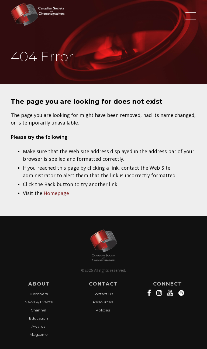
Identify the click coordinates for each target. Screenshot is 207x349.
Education (38, 318)
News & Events (38, 302)
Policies (102, 310)
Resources (103, 302)
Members (38, 293)
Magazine (38, 334)
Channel (38, 310)
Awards (38, 326)
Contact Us (102, 293)
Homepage (56, 193)
